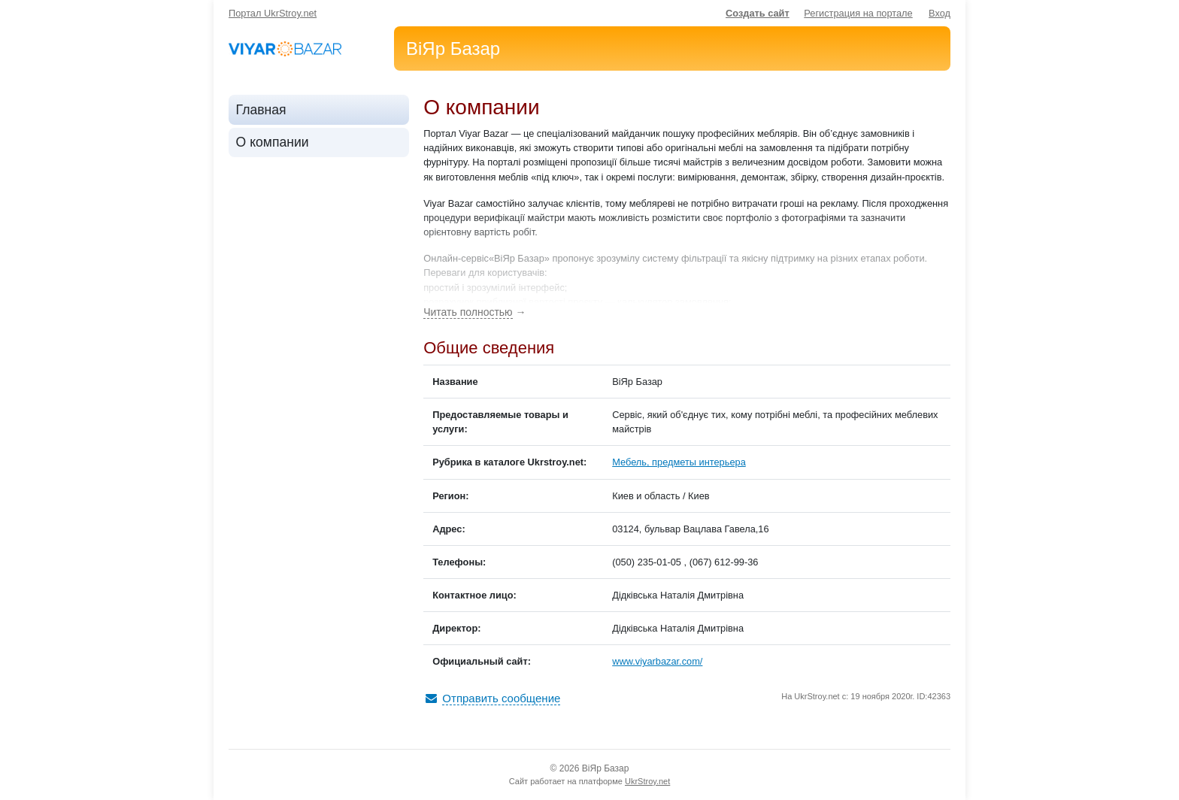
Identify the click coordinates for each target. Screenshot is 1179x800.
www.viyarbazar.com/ (657, 661)
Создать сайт (758, 13)
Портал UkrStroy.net (273, 13)
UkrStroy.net (647, 781)
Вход (939, 13)
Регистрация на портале (858, 13)
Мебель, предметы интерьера (679, 462)
